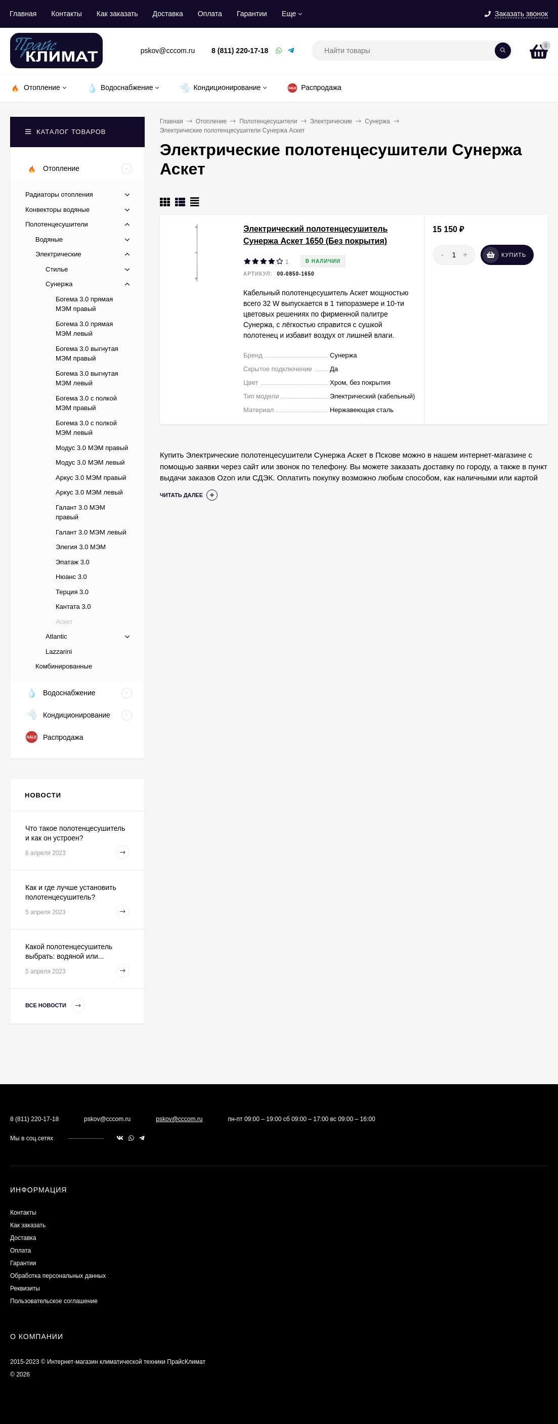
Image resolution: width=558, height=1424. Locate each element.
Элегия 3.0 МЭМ (81, 547)
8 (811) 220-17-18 (239, 51)
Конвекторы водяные (57, 209)
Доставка (168, 14)
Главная (23, 14)
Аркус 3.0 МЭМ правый (91, 477)
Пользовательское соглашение (54, 1301)
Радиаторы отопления (59, 194)
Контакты (66, 14)
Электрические (331, 121)
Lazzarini (59, 651)
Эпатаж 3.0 (73, 562)
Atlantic (56, 636)
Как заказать (117, 14)
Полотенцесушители (268, 121)
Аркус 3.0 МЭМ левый (89, 492)
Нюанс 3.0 (71, 577)
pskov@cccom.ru (179, 1119)
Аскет (64, 622)
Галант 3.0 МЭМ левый (91, 532)
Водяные (49, 239)
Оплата (210, 14)
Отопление (211, 121)
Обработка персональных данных (58, 1275)
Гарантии (252, 14)
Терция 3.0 (72, 592)
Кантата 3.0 (73, 606)
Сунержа (377, 121)
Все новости (55, 1005)
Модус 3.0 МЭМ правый (92, 448)
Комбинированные (63, 666)
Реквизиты (25, 1288)
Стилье (57, 269)
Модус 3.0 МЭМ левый (90, 462)
